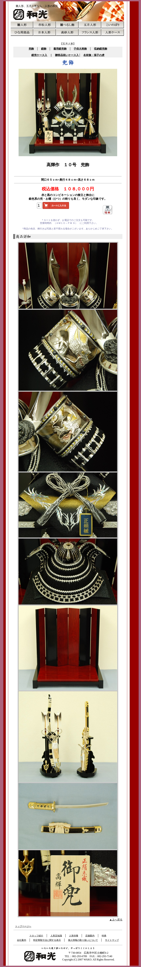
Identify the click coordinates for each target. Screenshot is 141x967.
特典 (104, 935)
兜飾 (31, 48)
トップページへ (23, 926)
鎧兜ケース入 (39, 55)
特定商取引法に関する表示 (47, 940)
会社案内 (21, 940)
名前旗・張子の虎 (93, 55)
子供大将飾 (80, 48)
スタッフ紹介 (36, 935)
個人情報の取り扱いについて (83, 940)
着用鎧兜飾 (60, 48)
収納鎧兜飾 (100, 48)
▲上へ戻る (116, 919)
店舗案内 (89, 935)
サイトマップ (112, 940)
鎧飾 (43, 48)
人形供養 (73, 935)
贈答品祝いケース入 (67, 55)
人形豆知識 (56, 935)
